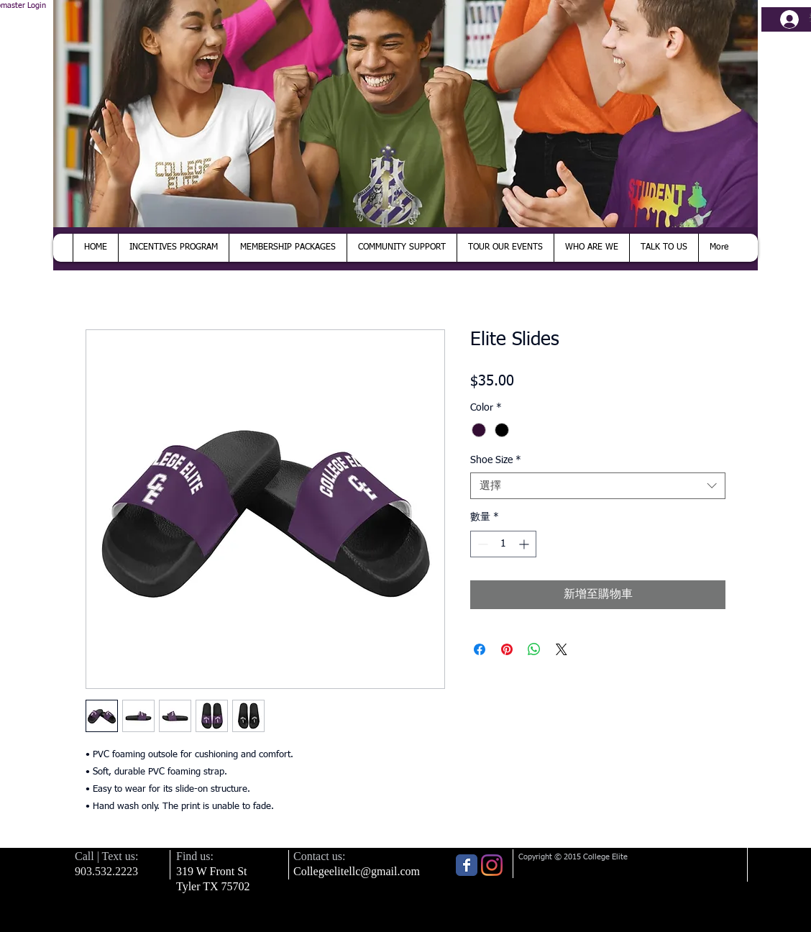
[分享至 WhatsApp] (534, 649)
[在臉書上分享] (479, 649)
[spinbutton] (503, 544)
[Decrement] (481, 544)
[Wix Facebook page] (466, 865)
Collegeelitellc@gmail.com (356, 871)
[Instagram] (492, 865)
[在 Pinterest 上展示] (507, 649)
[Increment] (525, 544)
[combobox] (597, 486)
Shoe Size (495, 460)
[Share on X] (561, 649)
